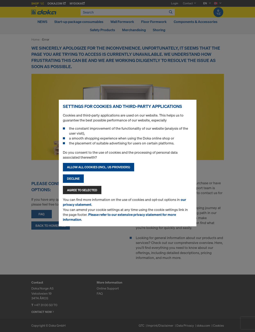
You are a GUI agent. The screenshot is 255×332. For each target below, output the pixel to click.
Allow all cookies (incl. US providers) (98, 167)
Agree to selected (82, 190)
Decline (73, 178)
